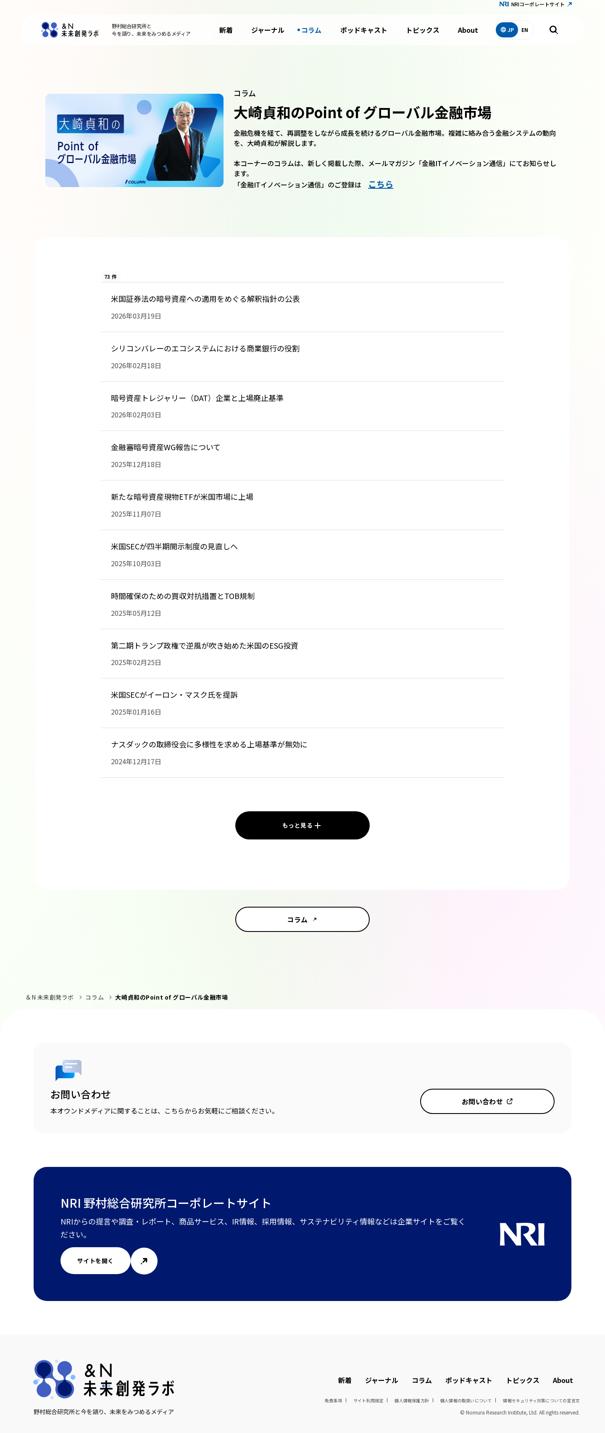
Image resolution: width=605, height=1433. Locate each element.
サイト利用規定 (368, 1400)
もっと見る (297, 825)
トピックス (422, 34)
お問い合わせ (482, 1101)
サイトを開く (95, 1260)
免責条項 (333, 1400)
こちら (380, 184)
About (468, 34)
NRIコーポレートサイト (538, 7)
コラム (311, 34)
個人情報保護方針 (412, 1400)
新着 (226, 34)
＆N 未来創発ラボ (49, 997)
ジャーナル (267, 34)
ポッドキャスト (363, 34)
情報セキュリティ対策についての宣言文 (541, 1400)
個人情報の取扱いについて (466, 1400)
